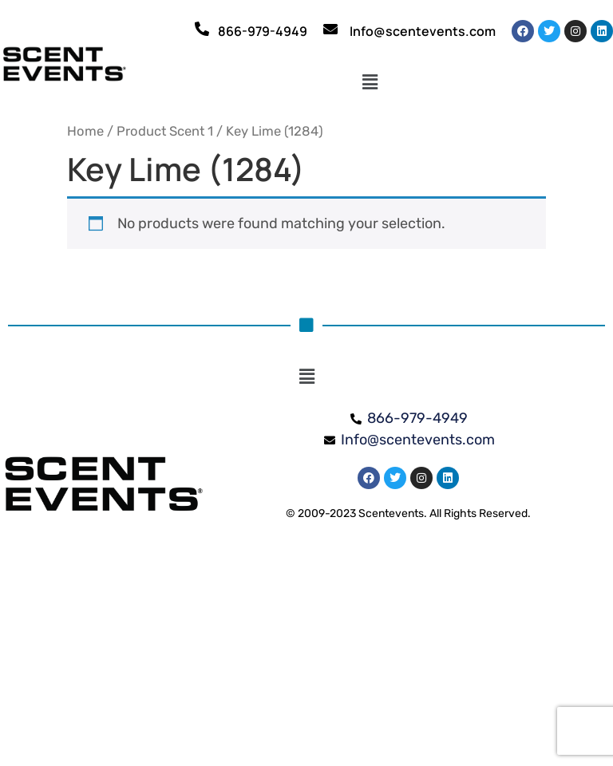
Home (85, 131)
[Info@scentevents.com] (330, 29)
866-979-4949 (262, 31)
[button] (370, 82)
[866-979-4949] (202, 29)
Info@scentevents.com (423, 31)
